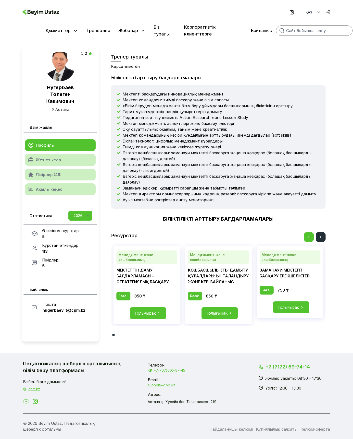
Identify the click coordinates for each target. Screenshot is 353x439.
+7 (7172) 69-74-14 (287, 367)
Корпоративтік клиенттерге (178, 30)
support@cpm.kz (161, 385)
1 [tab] (113, 335)
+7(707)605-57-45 (166, 370)
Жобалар (106, 30)
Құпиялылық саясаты (276, 429)
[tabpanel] (146, 285)
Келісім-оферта (315, 429)
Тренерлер (76, 30)
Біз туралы (140, 30)
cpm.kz (34, 389)
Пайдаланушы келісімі (231, 429)
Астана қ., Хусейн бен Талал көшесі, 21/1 (182, 402)
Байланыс (239, 30)
